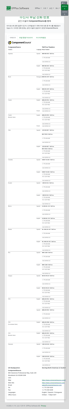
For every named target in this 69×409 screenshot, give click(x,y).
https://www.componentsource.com (53, 383)
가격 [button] (44, 8)
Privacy (43, 406)
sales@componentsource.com (52, 385)
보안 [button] (51, 8)
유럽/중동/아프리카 (26, 37)
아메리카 (13, 37)
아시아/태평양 (41, 37)
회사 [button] (57, 8)
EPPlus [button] (37, 8)
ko (63, 3)
